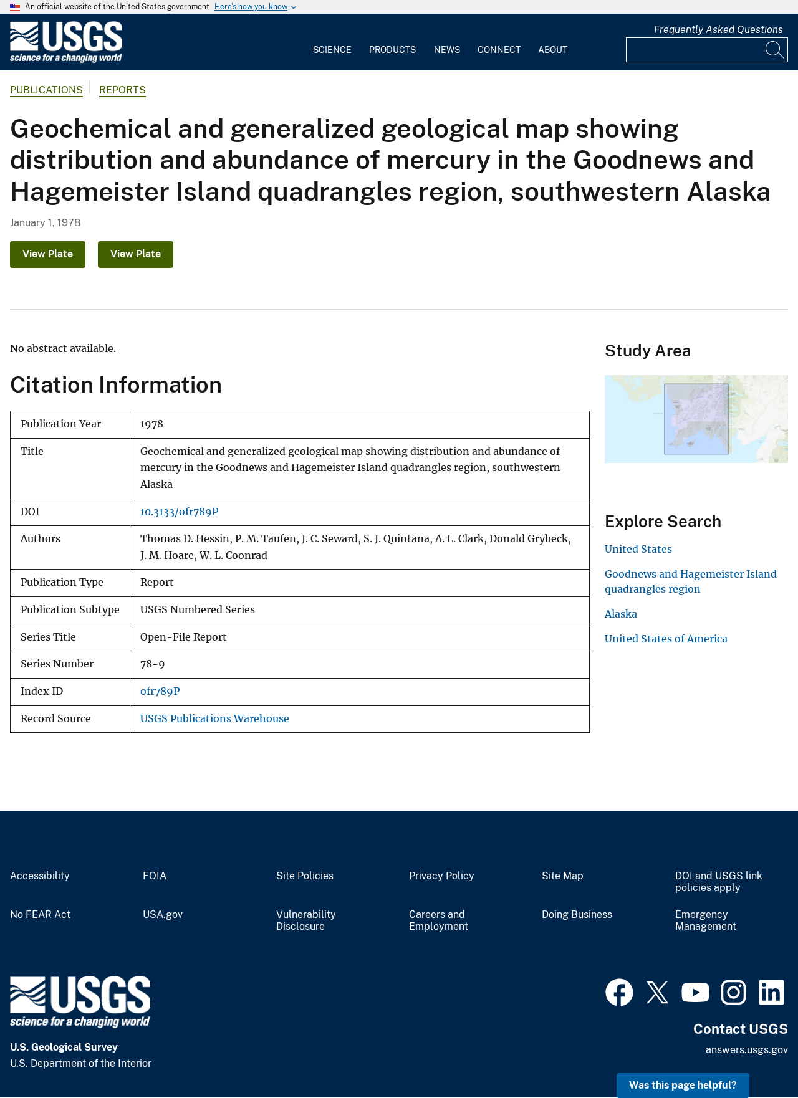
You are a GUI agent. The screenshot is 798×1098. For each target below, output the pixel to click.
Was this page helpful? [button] (683, 1085)
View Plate (47, 254)
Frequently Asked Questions (718, 30)
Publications (46, 90)
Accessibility (40, 876)
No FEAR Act (40, 914)
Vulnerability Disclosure (306, 920)
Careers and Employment (438, 920)
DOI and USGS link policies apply (718, 882)
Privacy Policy (441, 876)
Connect (499, 50)
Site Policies (305, 876)
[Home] (66, 60)
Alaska (621, 614)
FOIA (154, 876)
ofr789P (160, 691)
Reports (122, 90)
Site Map (563, 876)
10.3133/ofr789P (179, 512)
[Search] (775, 49)
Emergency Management (705, 920)
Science (332, 50)
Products (392, 50)
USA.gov (163, 914)
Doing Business (577, 914)
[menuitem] (332, 42)
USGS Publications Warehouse (214, 719)
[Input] (707, 49)
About (552, 50)
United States (638, 549)
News (447, 50)
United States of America (666, 639)
